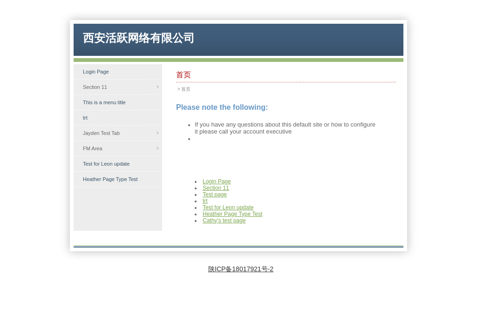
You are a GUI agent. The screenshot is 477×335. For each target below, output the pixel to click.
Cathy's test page (224, 220)
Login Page (96, 71)
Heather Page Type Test (110, 179)
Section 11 (216, 188)
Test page (215, 194)
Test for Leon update (106, 164)
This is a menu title (104, 102)
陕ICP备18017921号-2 (240, 269)
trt (85, 118)
